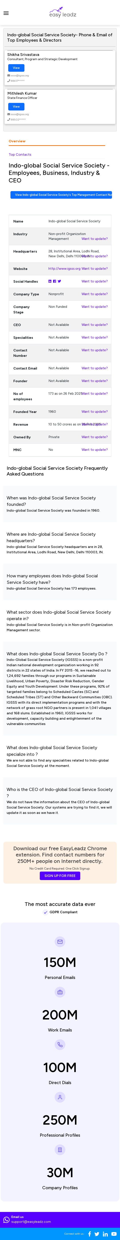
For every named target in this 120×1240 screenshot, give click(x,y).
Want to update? (95, 239)
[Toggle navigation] (6, 12)
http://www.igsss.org (64, 269)
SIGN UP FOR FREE (60, 876)
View (16, 67)
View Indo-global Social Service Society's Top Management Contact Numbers (63, 194)
